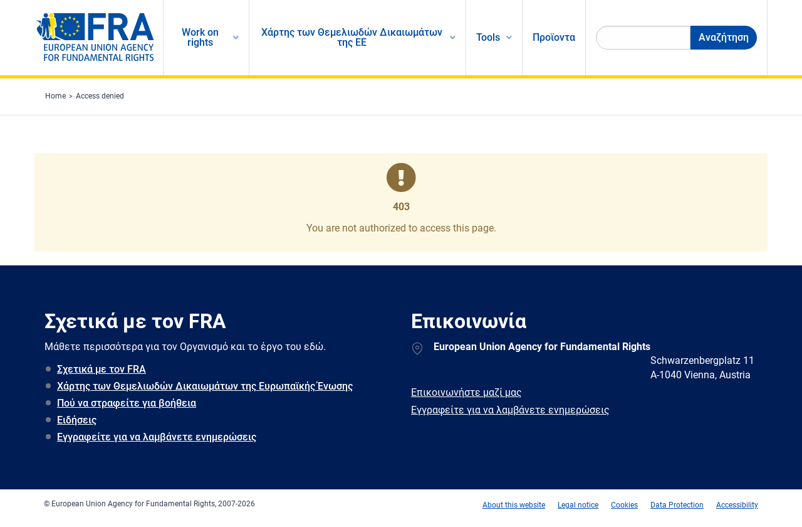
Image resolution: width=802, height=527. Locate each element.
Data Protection (677, 505)
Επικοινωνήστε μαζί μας (466, 392)
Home (55, 96)
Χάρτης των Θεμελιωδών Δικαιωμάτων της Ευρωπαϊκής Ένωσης (205, 386)
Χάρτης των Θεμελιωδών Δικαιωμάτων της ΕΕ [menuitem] (351, 37)
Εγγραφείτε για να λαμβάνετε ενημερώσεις (156, 437)
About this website (513, 505)
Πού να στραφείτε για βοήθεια (126, 403)
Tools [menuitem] (488, 37)
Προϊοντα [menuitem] (554, 37)
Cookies (624, 505)
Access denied (100, 96)
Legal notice (578, 505)
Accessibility (737, 505)
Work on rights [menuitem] (200, 37)
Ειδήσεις (76, 420)
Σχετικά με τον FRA (101, 369)
